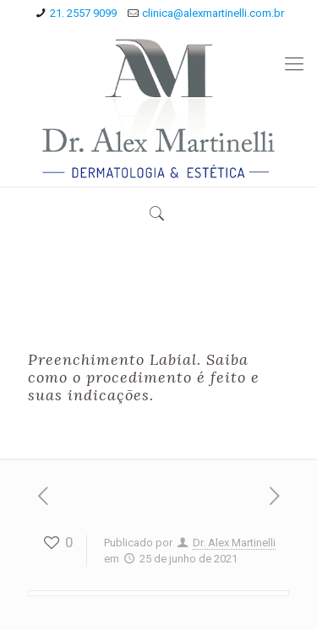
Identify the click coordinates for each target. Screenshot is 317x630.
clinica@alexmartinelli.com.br (213, 13)
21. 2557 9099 (83, 13)
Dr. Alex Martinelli (234, 542)
